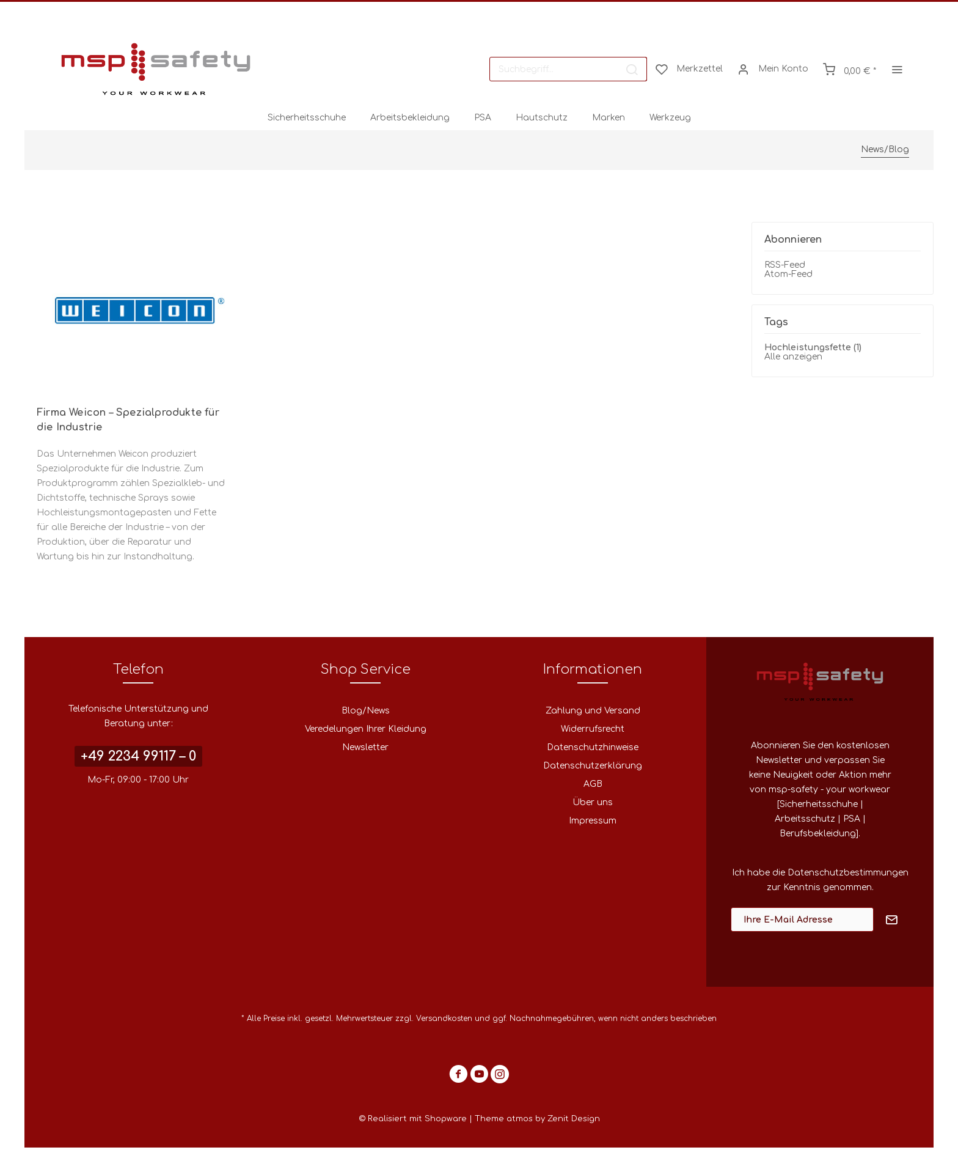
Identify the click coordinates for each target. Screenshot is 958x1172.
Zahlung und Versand (593, 710)
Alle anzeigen (793, 356)
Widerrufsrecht (592, 729)
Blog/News (366, 710)
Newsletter (365, 747)
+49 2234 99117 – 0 (138, 756)
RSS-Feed (784, 265)
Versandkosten (444, 1018)
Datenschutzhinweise (592, 747)
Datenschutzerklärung (592, 765)
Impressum (592, 820)
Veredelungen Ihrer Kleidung (365, 729)
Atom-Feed (788, 274)
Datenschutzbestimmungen (848, 872)
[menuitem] (568, 69)
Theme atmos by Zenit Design (537, 1119)
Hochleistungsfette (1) (812, 347)
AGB (592, 784)
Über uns (592, 802)
